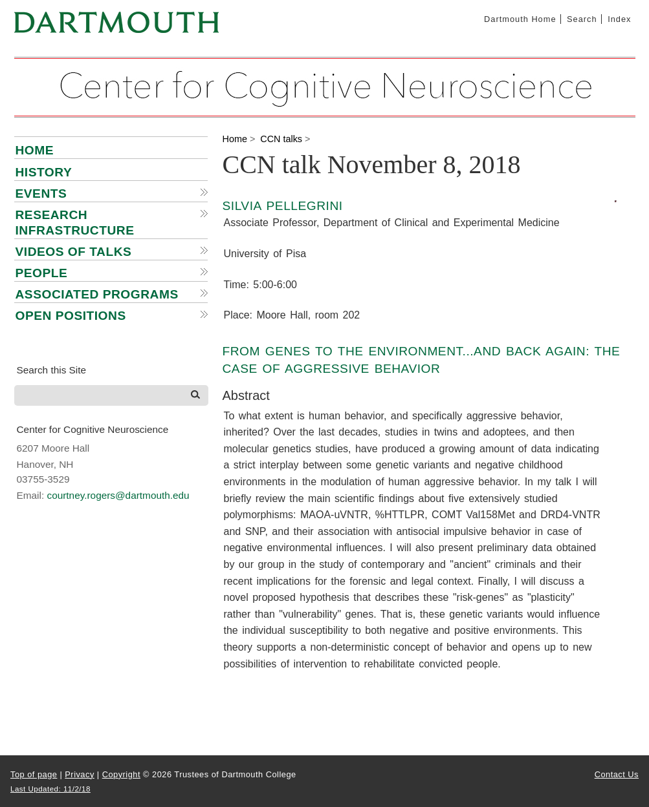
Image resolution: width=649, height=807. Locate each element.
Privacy (79, 774)
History (44, 172)
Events (41, 193)
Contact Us (617, 774)
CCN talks (281, 139)
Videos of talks (74, 251)
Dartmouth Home (520, 19)
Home (35, 150)
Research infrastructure (75, 222)
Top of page (33, 774)
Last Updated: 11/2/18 (50, 789)
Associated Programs (97, 294)
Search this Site (52, 369)
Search (582, 19)
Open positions (71, 315)
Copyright (121, 774)
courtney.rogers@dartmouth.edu (118, 495)
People (42, 273)
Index (619, 19)
